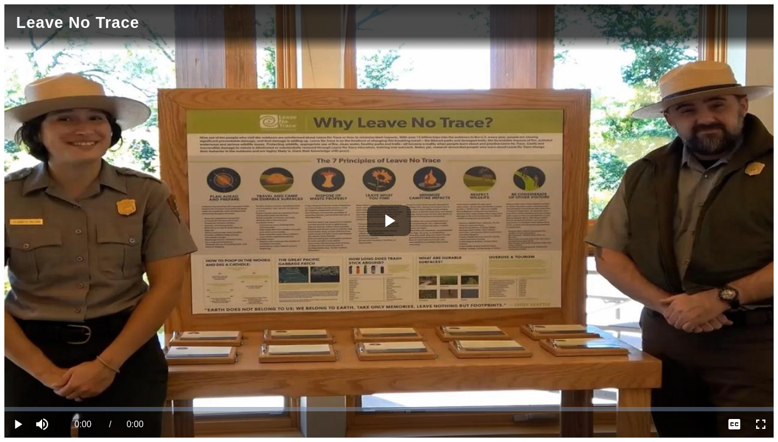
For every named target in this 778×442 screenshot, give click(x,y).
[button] (44, 424)
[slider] (389, 409)
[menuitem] (734, 424)
